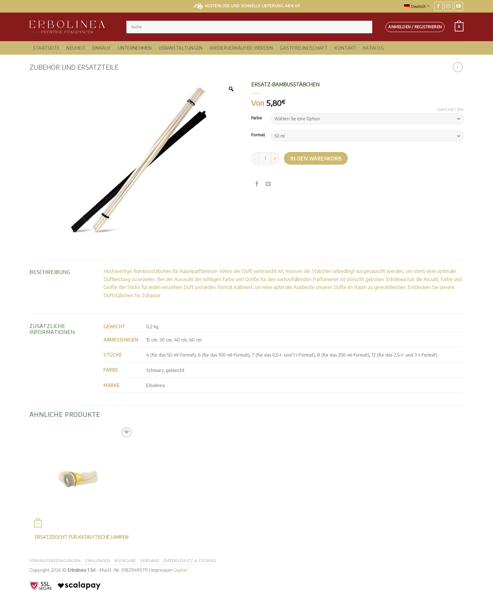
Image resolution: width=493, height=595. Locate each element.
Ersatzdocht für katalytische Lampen (81, 537)
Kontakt (345, 48)
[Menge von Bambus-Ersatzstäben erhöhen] (275, 158)
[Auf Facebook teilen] (257, 184)
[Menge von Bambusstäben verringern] (255, 158)
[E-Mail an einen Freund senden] (268, 184)
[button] (415, 27)
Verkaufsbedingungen (55, 560)
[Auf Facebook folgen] (438, 6)
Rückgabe (125, 560)
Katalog (373, 48)
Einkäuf (101, 48)
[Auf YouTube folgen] (458, 6)
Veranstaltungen (180, 48)
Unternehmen (135, 48)
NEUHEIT (76, 48)
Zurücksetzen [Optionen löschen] (450, 109)
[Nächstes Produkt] (458, 67)
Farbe (256, 118)
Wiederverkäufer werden (241, 48)
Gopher (180, 570)
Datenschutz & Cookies (190, 560)
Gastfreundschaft (304, 48)
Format (258, 135)
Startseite (46, 48)
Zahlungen (97, 560)
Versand (149, 560)
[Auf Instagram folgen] (448, 6)
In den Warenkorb (315, 158)
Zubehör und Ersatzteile (74, 67)
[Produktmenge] (265, 158)
